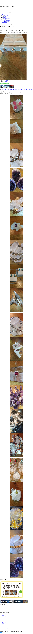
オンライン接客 (4, 19)
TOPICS (5, 24)
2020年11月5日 (5, 80)
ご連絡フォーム (6, 21)
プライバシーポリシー (5, 629)
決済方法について (7, 20)
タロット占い (4, 22)
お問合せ (3, 623)
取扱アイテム (4, 17)
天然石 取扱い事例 (7, 18)
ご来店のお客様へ (5, 15)
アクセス (5, 16)
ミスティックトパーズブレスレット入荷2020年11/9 (23, 89)
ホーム (3, 14)
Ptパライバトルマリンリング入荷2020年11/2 (8, 89)
